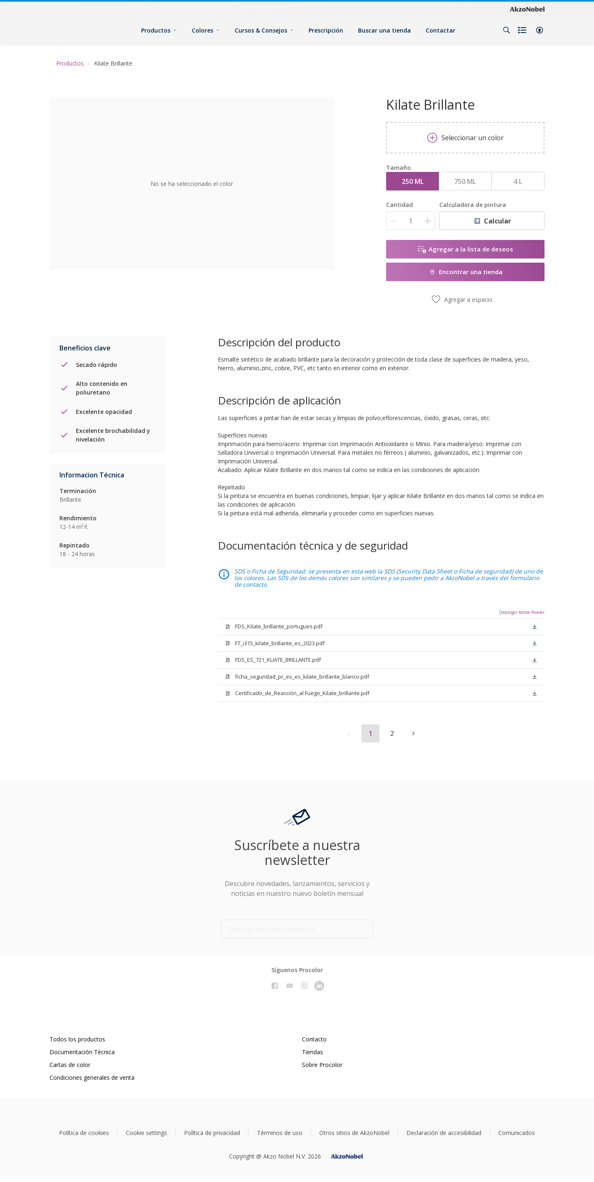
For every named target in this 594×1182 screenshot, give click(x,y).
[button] (539, 30)
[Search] (507, 30)
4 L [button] (518, 181)
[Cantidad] (410, 220)
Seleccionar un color (465, 138)
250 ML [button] (413, 181)
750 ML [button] (465, 181)
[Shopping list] (523, 30)
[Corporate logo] (527, 9)
